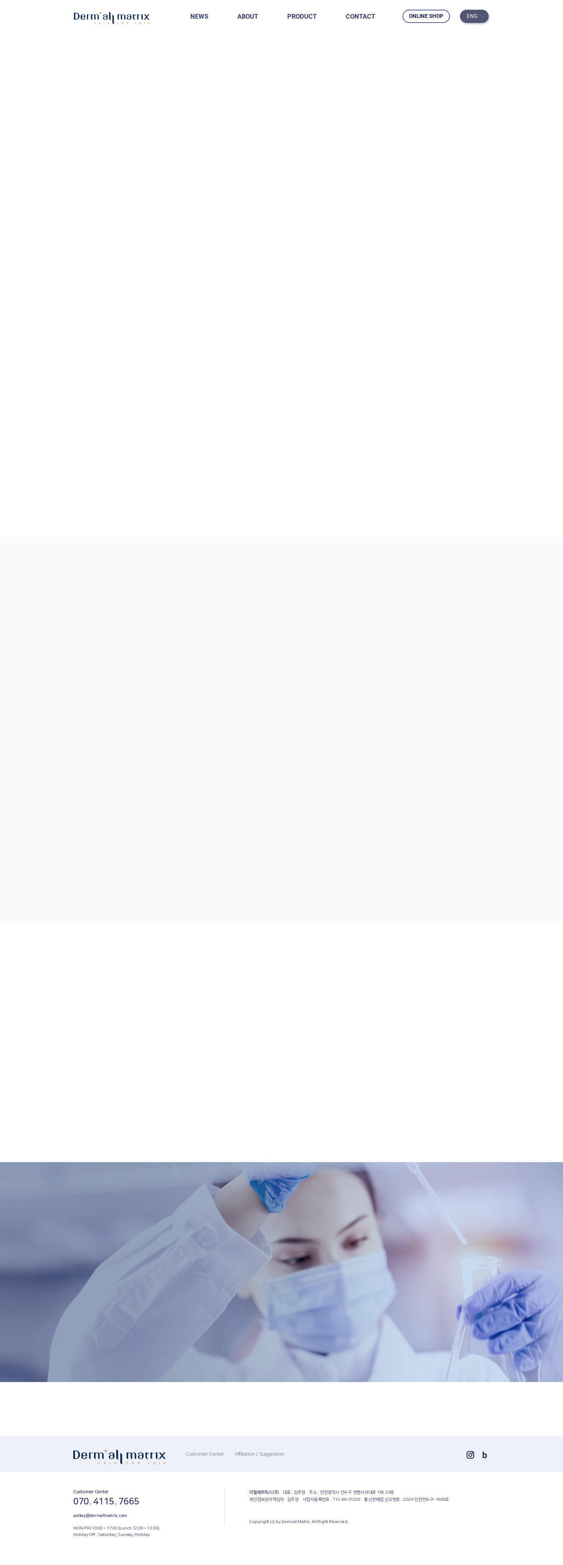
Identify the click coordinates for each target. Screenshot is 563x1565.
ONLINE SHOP (426, 16)
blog (485, 1455)
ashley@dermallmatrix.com (100, 1515)
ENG (472, 16)
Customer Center (205, 1454)
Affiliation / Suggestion (259, 1454)
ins (470, 1455)
